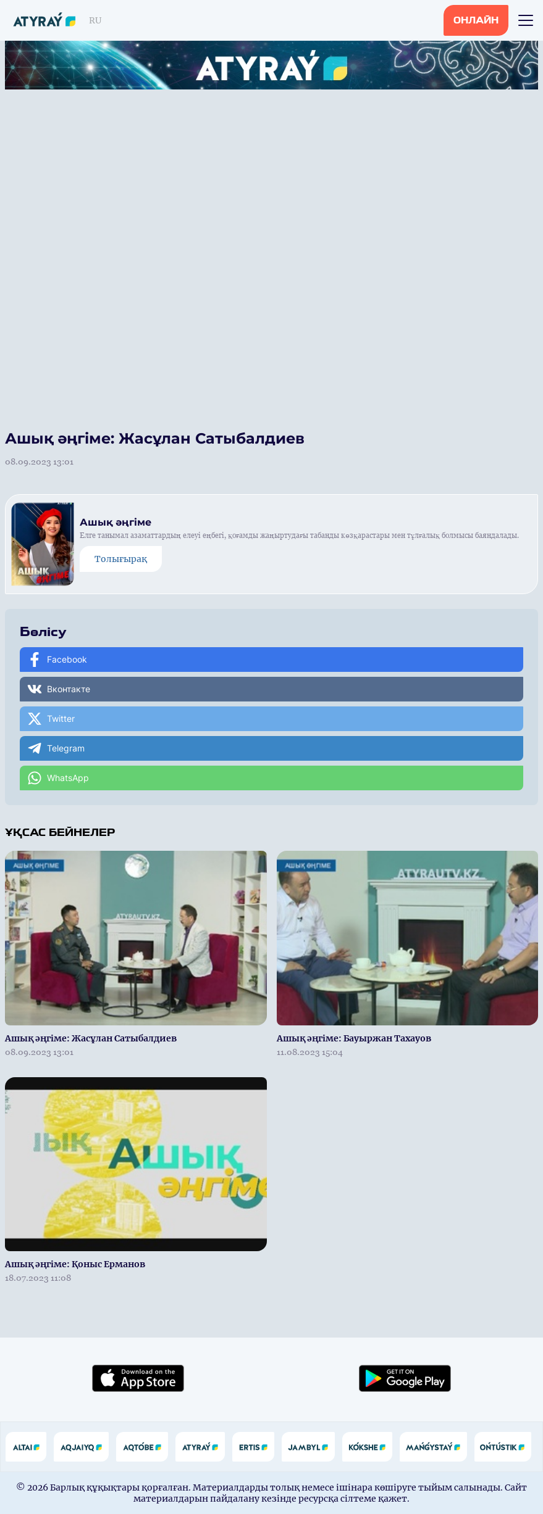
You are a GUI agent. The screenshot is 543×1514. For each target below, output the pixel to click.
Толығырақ (121, 559)
